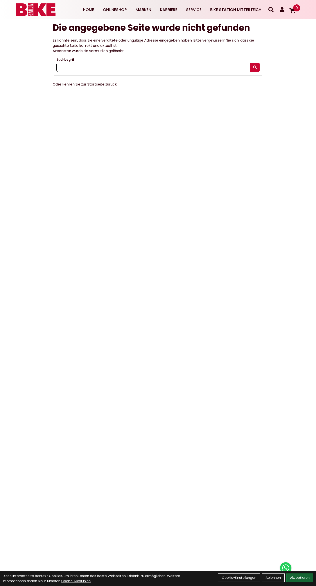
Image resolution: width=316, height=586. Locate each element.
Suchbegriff (65, 59)
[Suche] (271, 9)
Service (193, 9)
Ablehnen (273, 577)
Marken (143, 9)
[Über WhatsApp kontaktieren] (285, 568)
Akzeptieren (300, 577)
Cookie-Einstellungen (239, 577)
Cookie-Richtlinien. (76, 581)
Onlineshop (115, 9)
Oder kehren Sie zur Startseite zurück (85, 84)
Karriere (168, 9)
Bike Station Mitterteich (235, 9)
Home (88, 9)
